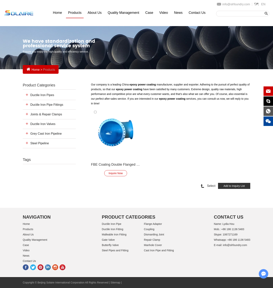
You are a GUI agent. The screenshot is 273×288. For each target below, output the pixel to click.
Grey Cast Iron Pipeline (46, 133)
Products (75, 13)
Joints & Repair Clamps (46, 114)
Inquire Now (116, 173)
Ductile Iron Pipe (111, 223)
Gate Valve (108, 239)
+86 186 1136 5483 (238, 239)
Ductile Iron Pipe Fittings (46, 104)
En (263, 4)
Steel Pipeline (39, 143)
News (178, 13)
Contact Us (197, 13)
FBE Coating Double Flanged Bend (115, 164)
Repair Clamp (152, 239)
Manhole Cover (153, 245)
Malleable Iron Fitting (114, 234)
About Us (95, 13)
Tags (27, 160)
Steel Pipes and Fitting (115, 250)
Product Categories (39, 85)
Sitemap (115, 282)
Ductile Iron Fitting (112, 229)
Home (57, 13)
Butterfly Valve (110, 245)
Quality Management (123, 13)
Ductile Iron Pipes (42, 95)
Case (149, 13)
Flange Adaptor (153, 223)
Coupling (149, 229)
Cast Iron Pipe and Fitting (159, 250)
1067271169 (230, 234)
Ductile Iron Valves (42, 124)
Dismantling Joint (154, 234)
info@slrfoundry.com (236, 4)
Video (163, 13)
